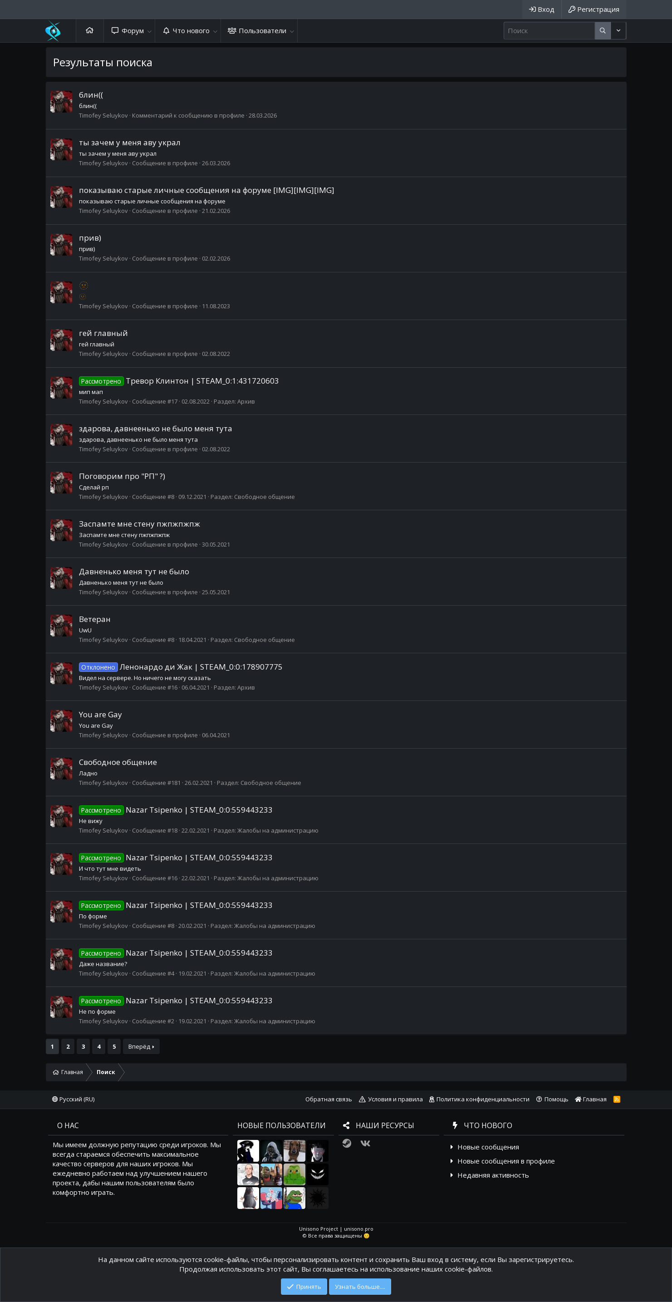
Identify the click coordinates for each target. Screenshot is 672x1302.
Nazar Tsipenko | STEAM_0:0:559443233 (176, 809)
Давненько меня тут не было (134, 571)
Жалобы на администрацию (278, 830)
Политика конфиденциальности (483, 1099)
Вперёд (139, 1046)
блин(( (91, 94)
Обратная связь (328, 1099)
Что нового (191, 30)
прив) (90, 237)
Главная (89, 30)
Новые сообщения (488, 1146)
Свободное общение (264, 497)
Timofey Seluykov (103, 115)
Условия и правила (395, 1099)
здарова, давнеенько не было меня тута (155, 428)
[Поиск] (549, 30)
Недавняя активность (493, 1174)
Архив (246, 401)
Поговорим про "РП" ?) (122, 476)
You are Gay (100, 714)
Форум (133, 30)
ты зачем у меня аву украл (130, 142)
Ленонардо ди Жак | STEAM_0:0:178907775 (181, 666)
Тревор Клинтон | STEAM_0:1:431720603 (179, 380)
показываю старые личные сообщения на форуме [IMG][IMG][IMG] (206, 190)
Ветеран (95, 619)
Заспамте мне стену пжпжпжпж (139, 523)
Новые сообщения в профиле (506, 1160)
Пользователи (262, 30)
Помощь (556, 1099)
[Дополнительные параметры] (603, 30)
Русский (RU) (73, 1099)
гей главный (103, 333)
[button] (150, 30)
